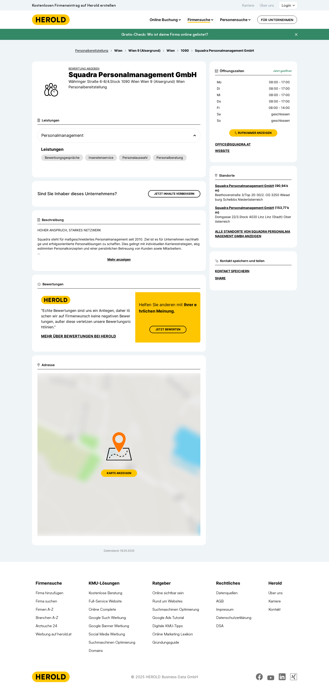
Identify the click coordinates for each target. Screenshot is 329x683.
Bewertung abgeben (84, 68)
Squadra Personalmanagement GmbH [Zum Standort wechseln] (244, 186)
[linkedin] (282, 677)
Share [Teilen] (220, 278)
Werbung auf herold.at (54, 634)
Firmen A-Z (44, 609)
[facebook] (259, 677)
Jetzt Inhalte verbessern (174, 193)
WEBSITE (222, 151)
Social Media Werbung (107, 634)
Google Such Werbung (107, 617)
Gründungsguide (165, 642)
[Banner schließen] (296, 34)
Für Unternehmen (277, 20)
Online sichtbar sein (168, 593)
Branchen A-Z (47, 617)
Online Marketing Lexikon (172, 634)
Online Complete (102, 609)
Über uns (267, 5)
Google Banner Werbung (109, 626)
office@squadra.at (233, 144)
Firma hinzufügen (49, 593)
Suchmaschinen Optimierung (112, 642)
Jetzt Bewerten (167, 329)
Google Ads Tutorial (168, 617)
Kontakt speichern (232, 271)
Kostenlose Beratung (105, 593)
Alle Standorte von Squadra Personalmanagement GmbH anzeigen (252, 233)
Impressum (224, 609)
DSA (219, 626)
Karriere (248, 5)
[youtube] (270, 677)
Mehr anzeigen (119, 259)
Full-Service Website (105, 601)
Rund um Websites (167, 601)
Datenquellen (227, 593)
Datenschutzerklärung (233, 617)
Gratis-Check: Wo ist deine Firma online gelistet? (164, 34)
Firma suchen (46, 601)
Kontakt (274, 609)
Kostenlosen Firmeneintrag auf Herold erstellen (74, 5)
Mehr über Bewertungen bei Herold (78, 336)
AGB (220, 601)
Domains (96, 650)
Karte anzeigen (119, 473)
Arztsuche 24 (46, 626)
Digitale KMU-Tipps (167, 626)
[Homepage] (51, 19)
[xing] (293, 677)
